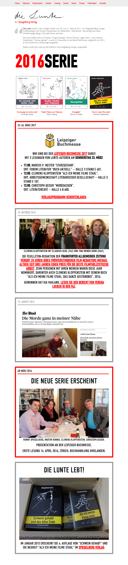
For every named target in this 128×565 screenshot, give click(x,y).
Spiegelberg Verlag (27, 22)
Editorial (26, 3)
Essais (74, 3)
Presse (81, 3)
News (17, 3)
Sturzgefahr (76, 112)
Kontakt (103, 3)
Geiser (66, 3)
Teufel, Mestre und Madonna (51, 112)
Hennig (57, 3)
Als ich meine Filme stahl (101, 112)
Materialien (92, 3)
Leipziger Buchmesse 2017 (70, 154)
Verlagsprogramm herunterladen (63, 197)
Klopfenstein (37, 3)
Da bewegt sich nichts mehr (27, 112)
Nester (48, 3)
